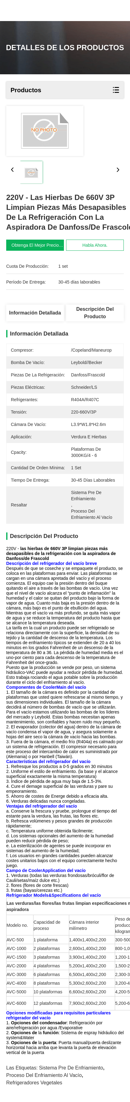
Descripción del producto (95, 312)
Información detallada (35, 312)
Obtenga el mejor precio (35, 245)
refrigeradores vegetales (34, 1082)
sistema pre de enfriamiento (71, 1067)
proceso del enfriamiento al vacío (44, 1075)
